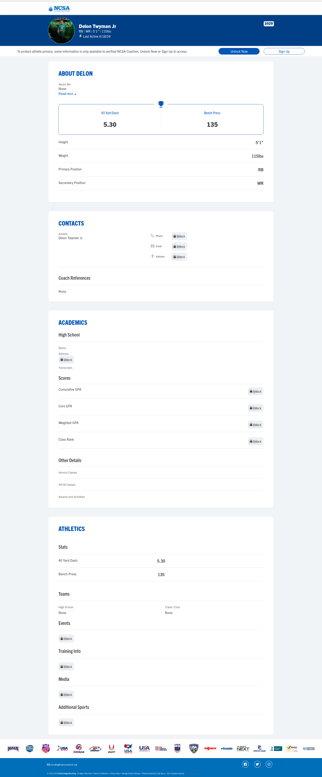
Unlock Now (239, 51)
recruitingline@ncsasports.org (63, 764)
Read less (67, 94)
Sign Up (284, 51)
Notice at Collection (101, 773)
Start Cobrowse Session (175, 773)
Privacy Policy (115, 773)
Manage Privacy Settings (131, 773)
